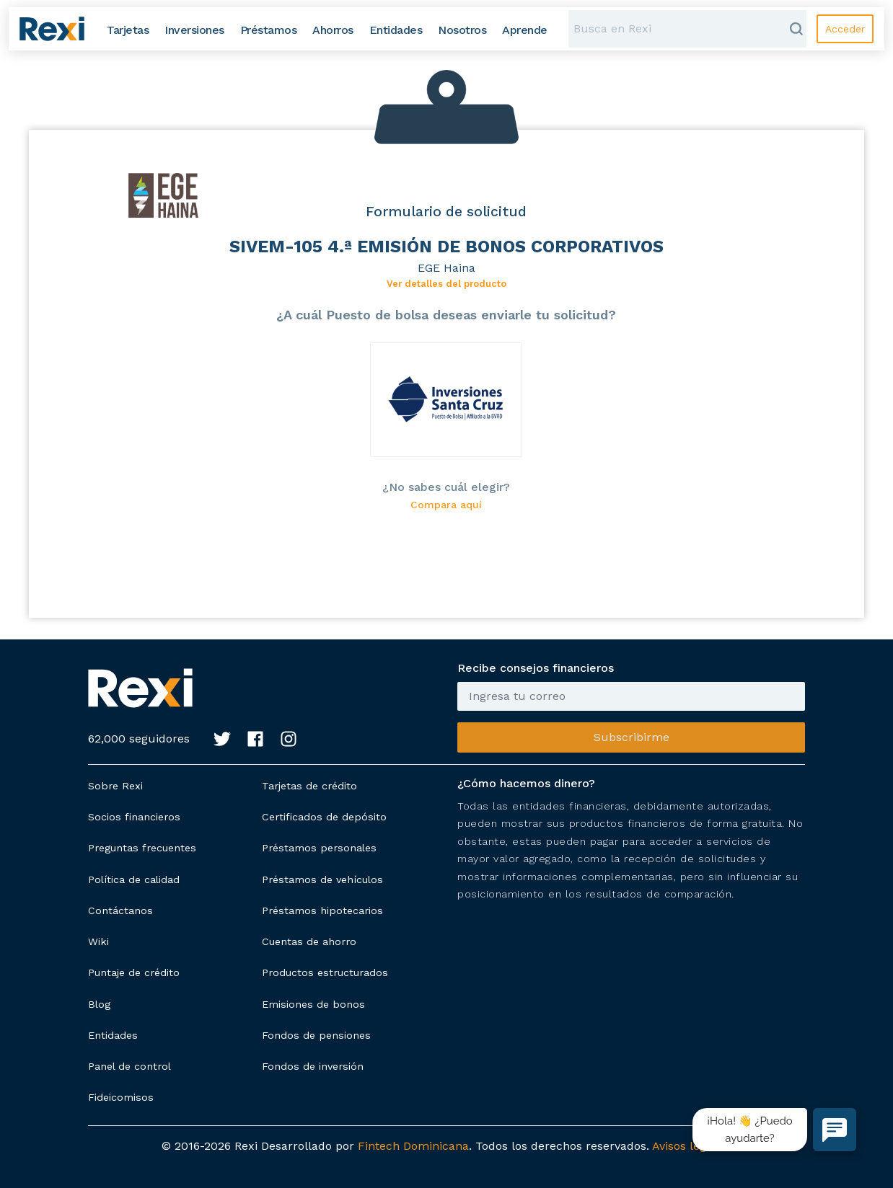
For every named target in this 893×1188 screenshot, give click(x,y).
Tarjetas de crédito (309, 786)
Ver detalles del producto (446, 283)
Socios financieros (134, 817)
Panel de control (129, 1066)
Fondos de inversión (313, 1066)
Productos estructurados (325, 972)
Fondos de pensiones (316, 1035)
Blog (99, 1004)
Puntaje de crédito (134, 972)
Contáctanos (120, 910)
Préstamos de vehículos (322, 879)
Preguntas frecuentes (142, 848)
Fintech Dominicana (413, 1146)
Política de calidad (134, 879)
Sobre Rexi (115, 786)
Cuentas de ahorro (309, 941)
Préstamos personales (319, 848)
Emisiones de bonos (313, 1004)
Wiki (98, 941)
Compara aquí (446, 505)
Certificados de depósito (324, 817)
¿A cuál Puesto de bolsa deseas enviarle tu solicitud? (446, 314)
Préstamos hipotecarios (322, 910)
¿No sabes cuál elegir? (446, 487)
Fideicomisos (121, 1097)
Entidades (113, 1035)
